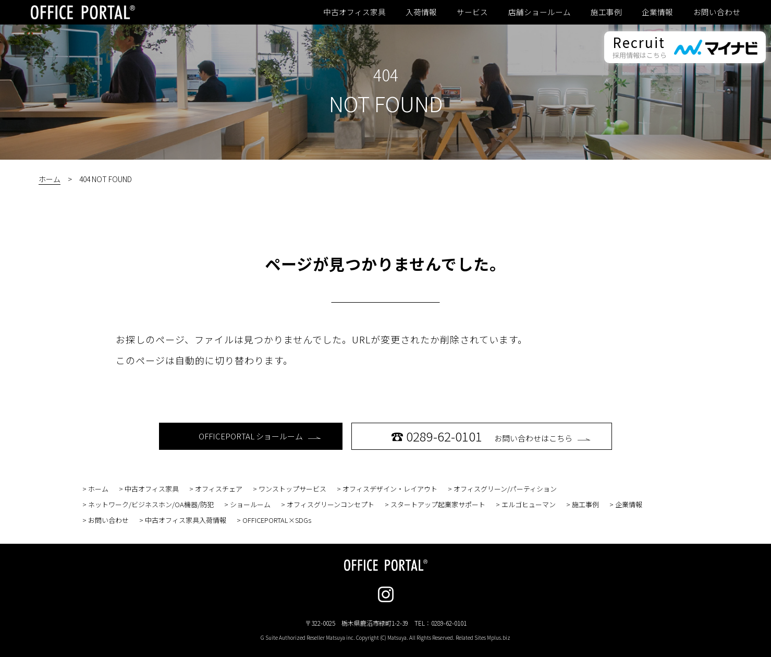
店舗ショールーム (539, 12)
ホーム (49, 179)
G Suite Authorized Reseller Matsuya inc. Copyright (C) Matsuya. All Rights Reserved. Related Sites (385, 637)
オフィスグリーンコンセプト (330, 504)
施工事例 (606, 12)
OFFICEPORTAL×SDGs (276, 520)
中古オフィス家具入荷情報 (185, 520)
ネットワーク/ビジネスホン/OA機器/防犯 (151, 504)
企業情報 (657, 12)
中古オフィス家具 (354, 12)
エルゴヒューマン (528, 504)
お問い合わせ (716, 12)
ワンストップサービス (292, 489)
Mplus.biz (498, 637)
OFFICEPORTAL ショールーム (260, 436)
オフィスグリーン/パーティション (505, 489)
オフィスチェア (218, 489)
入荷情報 (421, 12)
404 (385, 74)
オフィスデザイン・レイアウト (389, 489)
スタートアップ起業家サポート (437, 504)
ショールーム (250, 504)
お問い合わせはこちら (491, 436)
